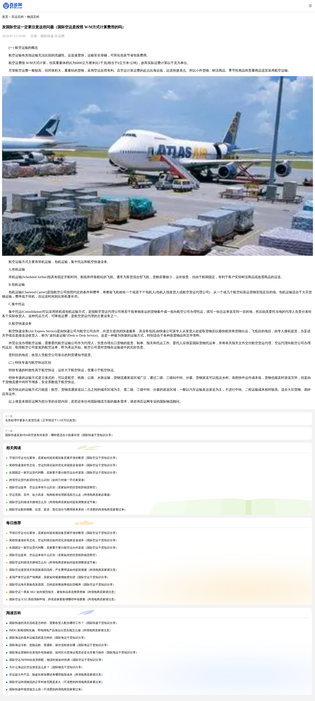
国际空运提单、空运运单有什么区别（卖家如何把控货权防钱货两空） (53, 487)
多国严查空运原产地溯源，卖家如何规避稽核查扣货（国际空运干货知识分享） (59, 577)
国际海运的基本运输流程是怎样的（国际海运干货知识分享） (48, 637)
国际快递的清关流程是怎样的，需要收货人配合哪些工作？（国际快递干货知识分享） (63, 623)
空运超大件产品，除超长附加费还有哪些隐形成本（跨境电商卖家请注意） (56, 674)
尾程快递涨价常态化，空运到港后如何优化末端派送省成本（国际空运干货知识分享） (63, 465)
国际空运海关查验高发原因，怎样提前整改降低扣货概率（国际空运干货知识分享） (62, 584)
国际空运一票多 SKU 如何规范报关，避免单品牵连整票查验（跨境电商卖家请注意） (63, 592)
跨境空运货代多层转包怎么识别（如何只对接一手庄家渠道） (48, 480)
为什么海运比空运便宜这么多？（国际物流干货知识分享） (46, 667)
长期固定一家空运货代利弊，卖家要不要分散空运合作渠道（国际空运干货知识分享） (63, 472)
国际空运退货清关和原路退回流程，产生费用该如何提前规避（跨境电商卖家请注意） (63, 569)
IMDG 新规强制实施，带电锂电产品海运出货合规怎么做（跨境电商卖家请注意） (60, 630)
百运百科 (17, 16)
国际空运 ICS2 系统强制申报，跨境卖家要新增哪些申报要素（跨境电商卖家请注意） (63, 599)
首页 (5, 16)
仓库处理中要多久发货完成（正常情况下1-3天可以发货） (41, 420)
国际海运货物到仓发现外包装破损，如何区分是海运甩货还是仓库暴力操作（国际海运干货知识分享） (74, 652)
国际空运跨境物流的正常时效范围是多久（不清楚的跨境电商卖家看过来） (56, 682)
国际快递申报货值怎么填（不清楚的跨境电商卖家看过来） (46, 689)
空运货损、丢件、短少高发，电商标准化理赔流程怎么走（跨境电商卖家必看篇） (61, 494)
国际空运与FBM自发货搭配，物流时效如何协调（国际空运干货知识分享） (56, 659)
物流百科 (33, 16)
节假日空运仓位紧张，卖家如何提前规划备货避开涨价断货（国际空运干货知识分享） (63, 457)
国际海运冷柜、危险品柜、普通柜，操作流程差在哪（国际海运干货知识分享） (59, 645)
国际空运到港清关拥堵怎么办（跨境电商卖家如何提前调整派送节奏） (53, 502)
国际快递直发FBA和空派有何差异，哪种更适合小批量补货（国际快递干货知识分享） (59, 435)
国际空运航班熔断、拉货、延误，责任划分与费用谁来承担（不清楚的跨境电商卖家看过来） (68, 509)
